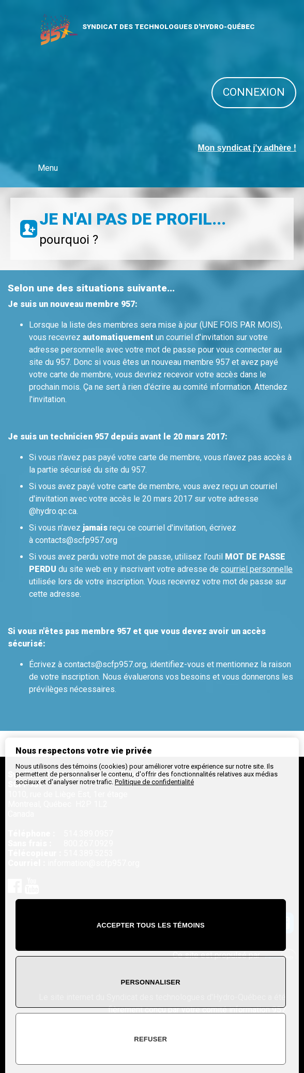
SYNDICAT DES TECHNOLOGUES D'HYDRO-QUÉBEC (168, 27)
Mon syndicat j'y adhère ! (246, 147)
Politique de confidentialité (154, 782)
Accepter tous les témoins (151, 925)
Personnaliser (150, 982)
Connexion (254, 92)
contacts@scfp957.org (76, 540)
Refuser (150, 1039)
